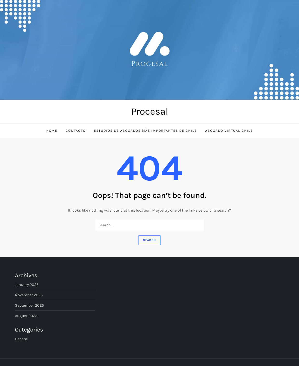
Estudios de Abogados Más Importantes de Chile (145, 131)
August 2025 (26, 315)
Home (51, 131)
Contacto (76, 131)
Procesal (149, 111)
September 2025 (29, 305)
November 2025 (29, 295)
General (21, 339)
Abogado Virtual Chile (229, 131)
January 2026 (27, 284)
